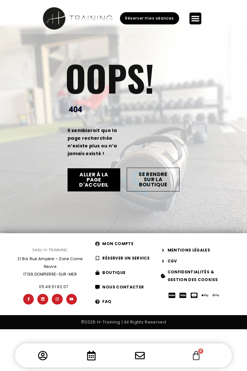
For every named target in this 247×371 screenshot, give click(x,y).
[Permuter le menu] (195, 18)
